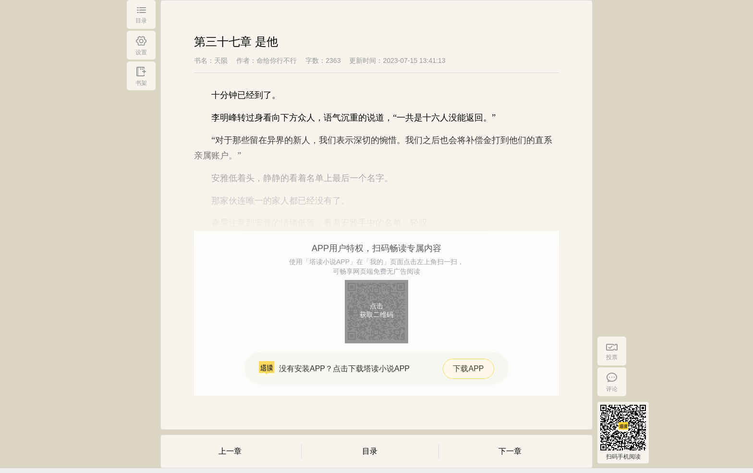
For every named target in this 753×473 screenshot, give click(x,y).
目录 (369, 451)
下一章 (510, 451)
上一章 (230, 451)
